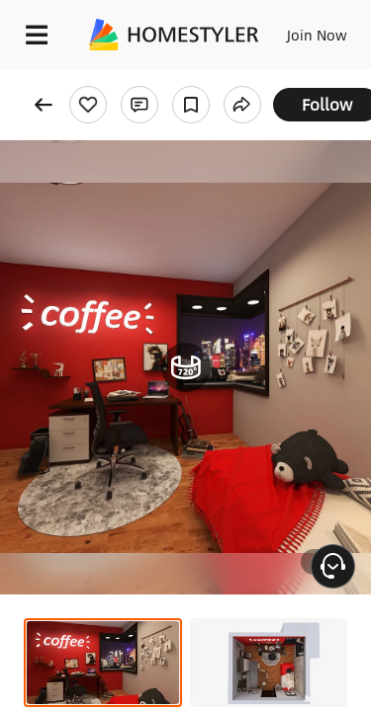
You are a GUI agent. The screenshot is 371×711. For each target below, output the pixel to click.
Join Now (317, 34)
